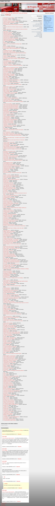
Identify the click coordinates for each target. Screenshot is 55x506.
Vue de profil (5, 307)
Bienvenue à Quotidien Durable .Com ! (9, 388)
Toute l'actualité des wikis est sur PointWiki (9, 312)
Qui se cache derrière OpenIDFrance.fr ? (9, 164)
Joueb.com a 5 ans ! (6, 154)
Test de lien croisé (6, 180)
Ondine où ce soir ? (6, 398)
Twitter (4, 372)
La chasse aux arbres (6, 406)
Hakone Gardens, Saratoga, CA (8, 100)
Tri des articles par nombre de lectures (8, 438)
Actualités (2, 1)
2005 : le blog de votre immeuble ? (8, 234)
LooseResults (5, 124)
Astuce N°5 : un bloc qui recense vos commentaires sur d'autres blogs (14, 225)
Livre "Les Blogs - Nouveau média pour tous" (10, 156)
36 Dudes (4, 336)
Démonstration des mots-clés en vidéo (9, 151)
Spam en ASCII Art (6, 112)
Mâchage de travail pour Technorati (8, 224)
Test (5, 1)
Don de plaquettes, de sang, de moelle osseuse (10, 298)
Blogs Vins (4, 42)
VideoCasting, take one (6, 230)
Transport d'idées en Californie (8, 413)
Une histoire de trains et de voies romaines (9, 241)
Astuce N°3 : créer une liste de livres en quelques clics (11, 82)
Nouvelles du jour (6, 181)
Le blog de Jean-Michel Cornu (8, 291)
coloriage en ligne (47, 21)
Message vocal (5, 387)
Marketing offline (5, 110)
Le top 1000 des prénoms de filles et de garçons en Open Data (13, 24)
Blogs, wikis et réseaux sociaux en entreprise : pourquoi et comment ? (14, 58)
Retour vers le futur (6, 397)
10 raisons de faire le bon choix (8, 238)
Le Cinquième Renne (6, 212)
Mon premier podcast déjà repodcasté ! (9, 292)
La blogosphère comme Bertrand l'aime (9, 362)
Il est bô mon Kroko (6, 363)
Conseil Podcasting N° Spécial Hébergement (10, 119)
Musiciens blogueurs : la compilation (8, 74)
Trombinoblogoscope (6, 274)
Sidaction (4, 396)
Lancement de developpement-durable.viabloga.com (11, 390)
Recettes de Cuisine (6, 23)
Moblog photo (5, 213)
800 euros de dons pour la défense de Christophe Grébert (12, 353)
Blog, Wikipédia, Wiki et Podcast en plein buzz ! (10, 290)
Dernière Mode (5, 31)
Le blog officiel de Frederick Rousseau (9, 168)
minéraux (49, 17)
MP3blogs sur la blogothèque (7, 414)
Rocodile (4, 95)
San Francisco (5, 393)
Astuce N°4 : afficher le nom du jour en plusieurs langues (12, 285)
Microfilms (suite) (6, 251)
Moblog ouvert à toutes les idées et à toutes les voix (11, 179)
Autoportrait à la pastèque (7, 33)
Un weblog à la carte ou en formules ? (9, 301)
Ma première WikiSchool (7, 275)
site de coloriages (48, 19)
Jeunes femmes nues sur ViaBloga (8, 17)
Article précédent (3, 503)
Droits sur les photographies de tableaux (9, 40)
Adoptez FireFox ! (6, 128)
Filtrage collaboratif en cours (7, 186)
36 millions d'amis (6, 81)
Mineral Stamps (47, 18)
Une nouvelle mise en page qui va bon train (10, 214)
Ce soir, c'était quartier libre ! (7, 316)
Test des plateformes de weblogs (8, 411)
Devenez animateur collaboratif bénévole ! (9, 337)
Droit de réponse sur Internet (7, 204)
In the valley (5, 415)
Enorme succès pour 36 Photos (8, 250)
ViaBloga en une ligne (6, 308)
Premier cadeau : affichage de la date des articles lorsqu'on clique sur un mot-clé (15, 302)
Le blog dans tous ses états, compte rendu (9, 125)
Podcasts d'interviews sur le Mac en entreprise (10, 359)
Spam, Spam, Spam (6, 258)
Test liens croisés (6, 373)
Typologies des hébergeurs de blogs (8, 380)
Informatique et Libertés (7, 343)
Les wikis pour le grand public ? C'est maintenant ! (11, 239)
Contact (54, 1)
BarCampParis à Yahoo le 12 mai (8, 69)
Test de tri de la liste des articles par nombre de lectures (14, 13)
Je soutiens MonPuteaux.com (7, 232)
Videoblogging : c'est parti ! (7, 377)
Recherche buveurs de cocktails (8, 364)
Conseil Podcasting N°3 (7, 289)
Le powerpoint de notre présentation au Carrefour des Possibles (13, 129)
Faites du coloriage (6, 91)
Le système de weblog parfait (7, 216)
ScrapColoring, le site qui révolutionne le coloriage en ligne (12, 43)
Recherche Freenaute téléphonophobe (9, 255)
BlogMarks (4, 198)
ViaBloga (8, 15)
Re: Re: (6, 483)
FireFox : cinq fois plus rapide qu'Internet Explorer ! (11, 104)
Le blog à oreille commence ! (7, 64)
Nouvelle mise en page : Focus (8, 265)
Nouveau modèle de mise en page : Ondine (10, 55)
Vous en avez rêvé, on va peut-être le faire (9, 327)
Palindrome (5, 56)
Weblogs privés (5, 222)
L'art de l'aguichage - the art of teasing (9, 185)
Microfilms (4, 284)
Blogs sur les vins (6, 324)
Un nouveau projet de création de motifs (9, 420)
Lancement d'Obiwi (6, 143)
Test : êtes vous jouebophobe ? (8, 335)
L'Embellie (45, 22)
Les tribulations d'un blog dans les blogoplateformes (11, 416)
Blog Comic (5, 46)
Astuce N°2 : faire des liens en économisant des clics (11, 333)
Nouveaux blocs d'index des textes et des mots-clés (11, 246)
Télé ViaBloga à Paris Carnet (7, 50)
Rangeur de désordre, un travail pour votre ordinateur (11, 260)
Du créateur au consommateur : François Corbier (10, 376)
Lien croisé (4, 436)
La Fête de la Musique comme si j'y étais (9, 144)
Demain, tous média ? (6, 300)
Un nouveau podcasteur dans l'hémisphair (9, 346)
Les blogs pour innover (6, 412)
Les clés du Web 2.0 (6, 109)
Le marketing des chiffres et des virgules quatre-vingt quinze (12, 160)
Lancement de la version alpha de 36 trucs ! (10, 57)
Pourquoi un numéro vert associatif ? (9, 142)
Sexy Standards (5, 369)
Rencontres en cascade (7, 267)
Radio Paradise (5, 386)
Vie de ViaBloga (4, 450)
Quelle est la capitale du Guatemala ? (9, 22)
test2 (8, 1)
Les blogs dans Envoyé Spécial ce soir (9, 309)
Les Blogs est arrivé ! (6, 233)
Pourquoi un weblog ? (6, 170)
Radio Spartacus (5, 152)
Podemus (4, 94)
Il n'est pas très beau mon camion (8, 319)
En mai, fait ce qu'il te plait (7, 389)
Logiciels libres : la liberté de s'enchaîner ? (9, 360)
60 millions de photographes (7, 272)
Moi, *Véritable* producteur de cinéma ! (9, 266)
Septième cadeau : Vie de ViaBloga (8, 338)
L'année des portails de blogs (7, 34)
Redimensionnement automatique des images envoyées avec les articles (14, 52)
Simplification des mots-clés (7, 350)
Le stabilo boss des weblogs (7, 342)
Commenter (3, 504)
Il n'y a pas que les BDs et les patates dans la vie (10, 404)
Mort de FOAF (5, 72)
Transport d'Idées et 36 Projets (8, 361)
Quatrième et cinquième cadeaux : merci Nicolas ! (11, 203)
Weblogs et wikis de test (7, 394)
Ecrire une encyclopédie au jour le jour (9, 47)
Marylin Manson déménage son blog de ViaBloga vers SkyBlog (13, 101)
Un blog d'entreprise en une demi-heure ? (9, 395)
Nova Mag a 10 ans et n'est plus (8, 399)
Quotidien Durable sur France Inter (8, 211)
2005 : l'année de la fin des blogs (8, 385)
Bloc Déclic (5, 341)
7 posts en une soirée (6, 83)
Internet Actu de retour (6, 381)
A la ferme (4, 206)
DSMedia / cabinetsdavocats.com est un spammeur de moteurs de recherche (15, 29)
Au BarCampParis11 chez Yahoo (8, 182)
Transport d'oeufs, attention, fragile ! (8, 159)
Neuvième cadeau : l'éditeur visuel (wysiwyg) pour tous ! (12, 48)
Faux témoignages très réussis (8, 162)
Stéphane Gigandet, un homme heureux (9, 355)
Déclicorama (5, 318)
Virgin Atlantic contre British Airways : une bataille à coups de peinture (14, 137)
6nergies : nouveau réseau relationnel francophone (11, 176)
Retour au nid (5, 171)
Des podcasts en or (6, 276)
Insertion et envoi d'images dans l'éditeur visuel (10, 195)
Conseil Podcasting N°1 (7, 117)
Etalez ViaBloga (5, 76)
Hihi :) (4, 257)
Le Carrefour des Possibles (7, 103)
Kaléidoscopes (5, 299)
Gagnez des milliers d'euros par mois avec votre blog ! (11, 146)
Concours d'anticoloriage (7, 77)
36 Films (4, 344)
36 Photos (4, 237)
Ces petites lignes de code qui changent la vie (10, 259)
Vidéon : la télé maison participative (8, 247)
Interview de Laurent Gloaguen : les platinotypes (10, 38)
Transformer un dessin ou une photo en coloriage (11, 21)
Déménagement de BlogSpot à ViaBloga (9, 273)
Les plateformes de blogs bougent (8, 326)
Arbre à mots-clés (6, 199)
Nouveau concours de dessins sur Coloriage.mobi (11, 108)
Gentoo (4, 352)
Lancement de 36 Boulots (7, 205)
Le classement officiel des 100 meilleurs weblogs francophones (13, 26)
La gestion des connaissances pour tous (9, 147)
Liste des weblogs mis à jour (7, 163)
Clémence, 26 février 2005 (7, 73)
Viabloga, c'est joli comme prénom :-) (9, 402)
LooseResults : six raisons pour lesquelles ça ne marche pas (12, 65)
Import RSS (5, 328)
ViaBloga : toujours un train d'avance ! (9, 231)
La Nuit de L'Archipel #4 (7, 196)
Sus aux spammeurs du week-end (8, 93)
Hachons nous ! (5, 87)
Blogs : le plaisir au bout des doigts (8, 133)
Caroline (4, 481)
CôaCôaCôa (4, 462)
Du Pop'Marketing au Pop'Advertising (9, 197)
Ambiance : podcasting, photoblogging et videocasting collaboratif (13, 370)
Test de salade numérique (7, 189)
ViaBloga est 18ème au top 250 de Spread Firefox (11, 317)
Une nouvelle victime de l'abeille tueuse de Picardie (11, 264)
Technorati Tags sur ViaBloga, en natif (9, 86)
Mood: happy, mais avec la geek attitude (9, 325)
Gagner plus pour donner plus (8, 32)
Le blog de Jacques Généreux (8, 126)
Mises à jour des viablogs (7, 345)
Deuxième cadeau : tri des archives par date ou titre (11, 248)
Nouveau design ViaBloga (7, 177)
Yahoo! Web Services (6, 378)
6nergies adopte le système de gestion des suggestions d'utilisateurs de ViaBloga (16, 268)
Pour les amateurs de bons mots (37, 29)
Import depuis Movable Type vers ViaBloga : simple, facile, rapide (13, 228)
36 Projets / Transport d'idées (40, 7)
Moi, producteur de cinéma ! (7, 20)
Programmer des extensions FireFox (9, 39)
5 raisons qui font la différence (8, 379)
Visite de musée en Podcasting (8, 368)
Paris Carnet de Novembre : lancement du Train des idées (12, 172)
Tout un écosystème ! (6, 145)
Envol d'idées (5, 190)
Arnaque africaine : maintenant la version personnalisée (12, 134)
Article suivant (3, 505)
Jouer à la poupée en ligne (7, 60)
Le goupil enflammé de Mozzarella (8, 68)
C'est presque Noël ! (6, 169)
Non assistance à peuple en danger (8, 403)
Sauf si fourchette (6, 223)
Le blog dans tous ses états (7, 334)
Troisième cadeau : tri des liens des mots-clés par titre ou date (13, 320)
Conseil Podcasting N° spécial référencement (10, 111)
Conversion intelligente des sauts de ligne (9, 256)
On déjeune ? (5, 178)
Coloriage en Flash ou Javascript (8, 120)
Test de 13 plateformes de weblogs (8, 153)
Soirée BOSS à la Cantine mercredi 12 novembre (11, 155)
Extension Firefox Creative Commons (9, 221)
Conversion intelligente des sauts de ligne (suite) (10, 294)
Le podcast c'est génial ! (7, 99)
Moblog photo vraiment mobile (8, 215)
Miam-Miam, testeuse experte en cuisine (9, 188)
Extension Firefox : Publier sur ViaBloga (9, 51)
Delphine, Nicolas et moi (7, 118)
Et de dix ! (4, 293)
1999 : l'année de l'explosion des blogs (9, 187)
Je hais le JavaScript (6, 351)
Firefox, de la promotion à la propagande (9, 283)
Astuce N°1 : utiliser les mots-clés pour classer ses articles (12, 84)
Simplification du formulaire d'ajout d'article (9, 329)
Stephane (3, 434)
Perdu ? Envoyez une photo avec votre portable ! (10, 240)
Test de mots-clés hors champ (8, 242)
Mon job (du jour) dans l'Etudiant (8, 121)
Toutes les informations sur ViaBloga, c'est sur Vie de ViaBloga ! (13, 277)
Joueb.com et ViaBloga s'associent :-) (9, 75)
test (3, 41)
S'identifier (50, 1)
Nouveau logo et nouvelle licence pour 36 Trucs (10, 220)
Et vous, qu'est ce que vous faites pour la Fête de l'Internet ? (12, 135)
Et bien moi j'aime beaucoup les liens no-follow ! (10, 107)
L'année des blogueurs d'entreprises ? (9, 116)
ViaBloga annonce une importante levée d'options (11, 67)
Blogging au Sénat (6, 78)
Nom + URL (5, 263)
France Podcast (5, 249)
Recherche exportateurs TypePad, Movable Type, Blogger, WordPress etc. (14, 207)
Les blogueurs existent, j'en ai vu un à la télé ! (10, 92)
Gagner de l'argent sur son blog (8, 90)
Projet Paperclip (5, 310)
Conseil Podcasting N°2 (7, 311)
